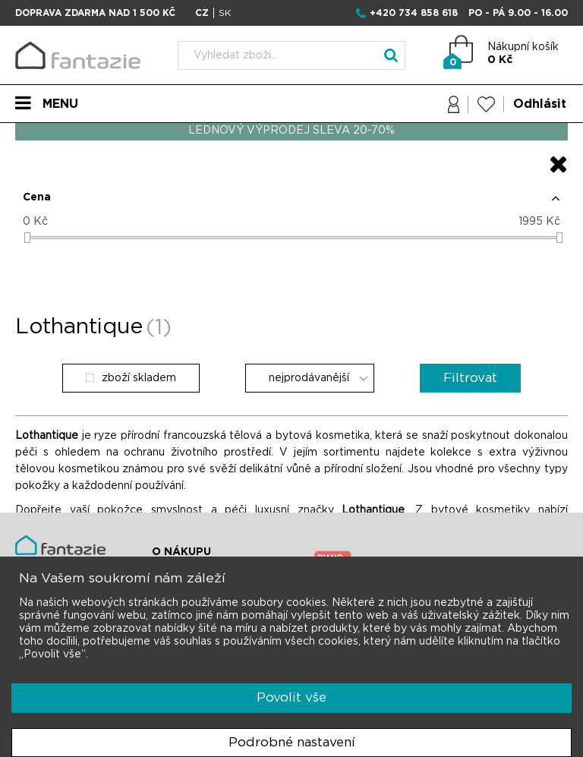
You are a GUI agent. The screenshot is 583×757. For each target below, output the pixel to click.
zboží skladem (131, 378)
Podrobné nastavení (291, 742)
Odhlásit (539, 104)
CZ (202, 12)
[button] (291, 203)
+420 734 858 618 (414, 12)
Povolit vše (291, 697)
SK (225, 12)
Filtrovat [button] (470, 377)
